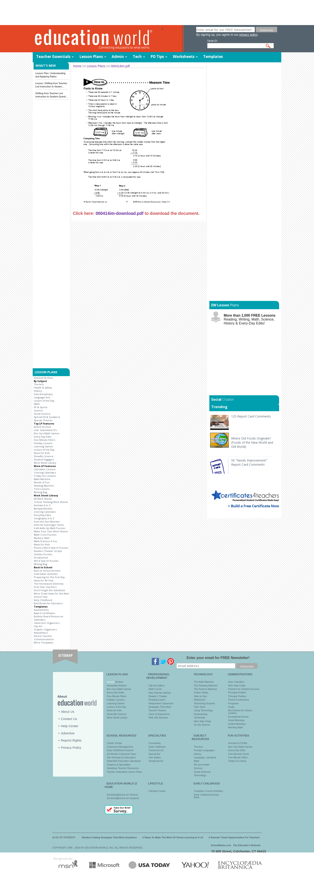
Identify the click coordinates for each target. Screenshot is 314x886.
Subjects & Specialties (119, 764)
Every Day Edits (42, 436)
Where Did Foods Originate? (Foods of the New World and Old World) (252, 442)
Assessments (41, 609)
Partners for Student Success (243, 689)
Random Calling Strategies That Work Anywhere (109, 837)
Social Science (42, 413)
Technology (200, 775)
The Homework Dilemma (48, 583)
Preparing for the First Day (49, 577)
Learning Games (43, 446)
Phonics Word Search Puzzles (51, 547)
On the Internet (202, 724)
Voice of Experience (159, 714)
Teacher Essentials (53, 56)
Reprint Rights (71, 740)
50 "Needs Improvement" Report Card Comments (249, 462)
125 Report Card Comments (251, 416)
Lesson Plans (91, 56)
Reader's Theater (157, 696)
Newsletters (41, 632)
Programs (233, 703)
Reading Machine (44, 485)
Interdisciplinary (43, 394)
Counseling (154, 743)
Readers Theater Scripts (48, 551)
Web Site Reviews (158, 717)
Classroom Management (120, 746)
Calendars (39, 619)
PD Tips (157, 56)
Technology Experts (204, 703)
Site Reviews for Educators (121, 757)
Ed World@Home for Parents (122, 794)
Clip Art (38, 626)
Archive (118, 682)
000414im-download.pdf (119, 213)
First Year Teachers (45, 587)
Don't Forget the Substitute (49, 590)
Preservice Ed (155, 750)
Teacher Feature (157, 710)
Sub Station (154, 757)
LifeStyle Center (157, 791)
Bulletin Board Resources (48, 616)
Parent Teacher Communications (44, 637)
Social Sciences (202, 772)
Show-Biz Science (116, 714)
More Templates (43, 642)
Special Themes (43, 420)
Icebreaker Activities (46, 573)
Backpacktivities (43, 508)
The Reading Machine (205, 685)
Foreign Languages (204, 750)
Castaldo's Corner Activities (208, 791)
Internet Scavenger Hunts (49, 524)
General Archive (43, 377)
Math (37, 404)
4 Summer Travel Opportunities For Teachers (234, 837)
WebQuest (199, 699)
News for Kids (42, 453)
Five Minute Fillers (44, 439)
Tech (137, 56)
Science (38, 410)
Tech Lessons (41, 489)
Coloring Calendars (45, 472)
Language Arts (42, 397)
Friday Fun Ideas (237, 761)
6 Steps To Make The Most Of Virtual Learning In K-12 (172, 837)
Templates (213, 56)
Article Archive (42, 426)
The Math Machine (204, 682)
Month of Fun (41, 482)
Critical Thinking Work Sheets (51, 502)
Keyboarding (200, 714)
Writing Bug (40, 492)
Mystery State (42, 538)
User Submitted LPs (45, 430)
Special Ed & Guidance (47, 417)
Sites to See (200, 696)
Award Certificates (44, 613)
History (38, 390)
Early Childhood (43, 600)
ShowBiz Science (43, 456)
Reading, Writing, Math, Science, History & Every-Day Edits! (249, 319)
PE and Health (201, 764)
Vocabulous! (41, 557)
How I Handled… (237, 682)
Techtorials (199, 717)
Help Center (69, 726)
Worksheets (184, 56)
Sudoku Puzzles (43, 554)
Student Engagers (44, 459)
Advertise (68, 733)
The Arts (39, 384)
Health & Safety (43, 387)
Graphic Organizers (45, 629)
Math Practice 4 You (45, 541)
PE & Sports (40, 407)
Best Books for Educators (48, 603)
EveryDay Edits (42, 515)
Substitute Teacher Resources (123, 768)
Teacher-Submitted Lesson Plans (124, 772)
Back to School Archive (47, 570)
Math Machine (42, 479)
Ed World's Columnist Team (121, 754)
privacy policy (248, 34)
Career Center (114, 743)
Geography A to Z (44, 518)
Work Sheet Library (45, 462)
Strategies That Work (159, 707)
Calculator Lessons (44, 469)
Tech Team (199, 707)
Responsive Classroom (160, 703)
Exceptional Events (238, 716)
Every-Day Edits (115, 692)
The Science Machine (205, 689)
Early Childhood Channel (120, 750)
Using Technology (203, 710)
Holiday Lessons (43, 443)
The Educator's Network (246, 845)
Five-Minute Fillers (116, 696)
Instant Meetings (237, 724)
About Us (67, 711)
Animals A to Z (42, 505)
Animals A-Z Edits (237, 743)
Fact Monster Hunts (238, 754)
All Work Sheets (43, 498)
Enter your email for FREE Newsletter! (218, 658)
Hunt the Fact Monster (47, 521)
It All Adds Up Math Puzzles (49, 528)
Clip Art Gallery (156, 685)
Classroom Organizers (47, 623)
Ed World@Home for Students (123, 798)
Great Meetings (236, 720)
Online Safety (201, 692)
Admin (118, 56)
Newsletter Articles (116, 685)
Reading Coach (156, 699)
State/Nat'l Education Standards (124, 761)
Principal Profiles (237, 692)
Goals (231, 707)
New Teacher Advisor (159, 692)
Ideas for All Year (44, 580)
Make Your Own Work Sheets (51, 531)
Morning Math (235, 727)
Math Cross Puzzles (45, 534)
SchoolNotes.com (221, 845)
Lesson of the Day (44, 400)
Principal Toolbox (237, 696)
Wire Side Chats (202, 721)
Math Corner (155, 689)
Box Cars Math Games (46, 433)
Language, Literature (205, 757)
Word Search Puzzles (46, 560)
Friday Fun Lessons (45, 475)
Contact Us (69, 719)
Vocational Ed (155, 761)
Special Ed (154, 754)
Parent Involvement (238, 699)
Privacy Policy (71, 747)
